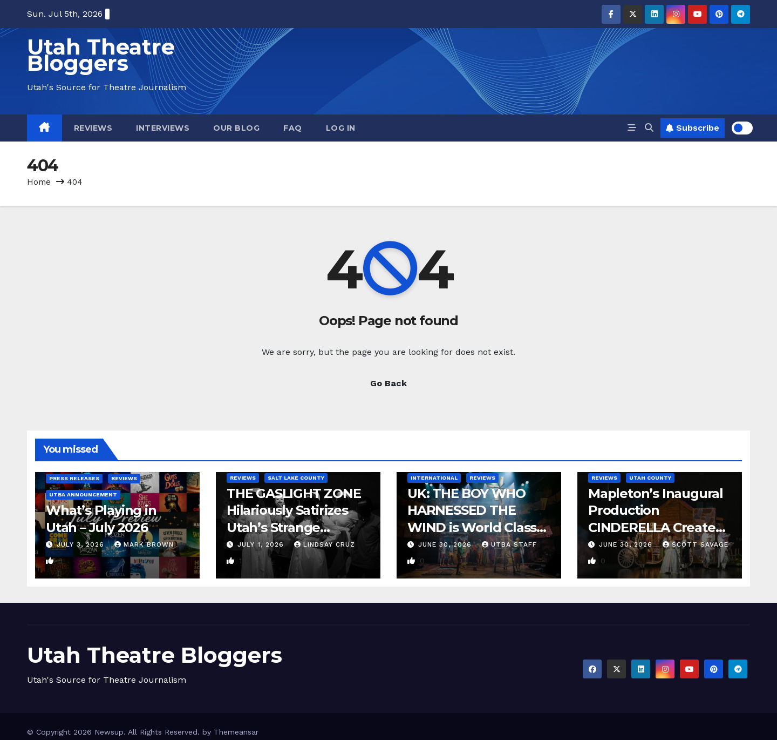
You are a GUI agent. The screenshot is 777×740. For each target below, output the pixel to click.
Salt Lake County (296, 478)
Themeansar (236, 732)
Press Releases (74, 478)
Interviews (162, 128)
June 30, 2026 (446, 544)
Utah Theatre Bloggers (101, 54)
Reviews (93, 128)
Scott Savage (695, 544)
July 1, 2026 (262, 544)
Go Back (388, 383)
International (434, 478)
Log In (341, 128)
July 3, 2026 (82, 544)
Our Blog (236, 128)
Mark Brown (144, 544)
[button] (649, 128)
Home (39, 182)
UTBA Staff (509, 544)
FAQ (292, 128)
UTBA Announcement (83, 494)
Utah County (650, 478)
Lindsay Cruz (324, 544)
